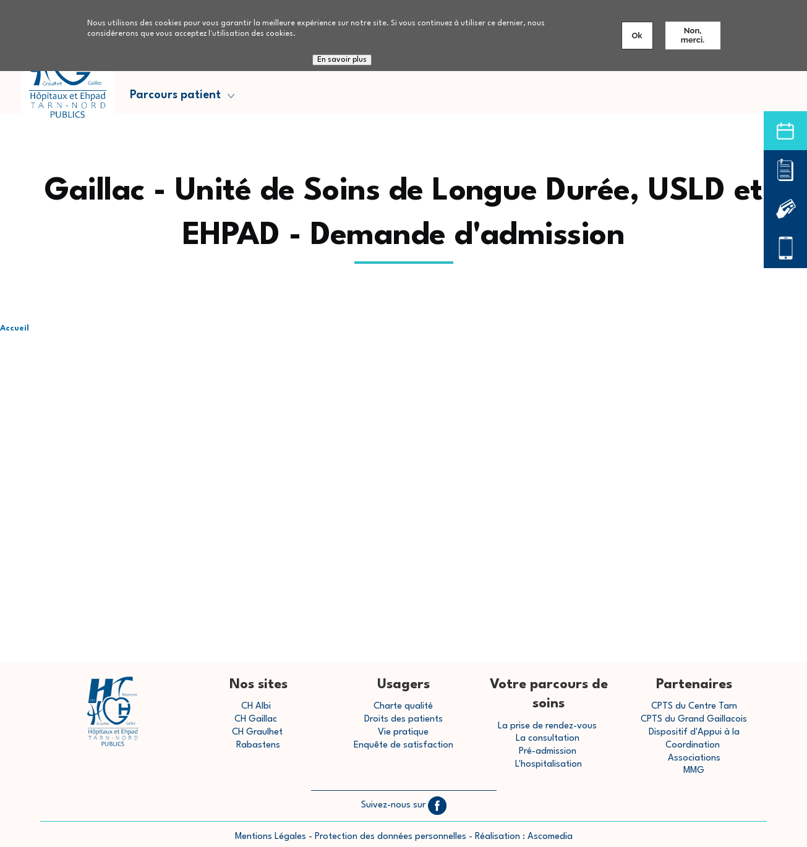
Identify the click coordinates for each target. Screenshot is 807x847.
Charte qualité (403, 706)
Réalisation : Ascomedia (524, 836)
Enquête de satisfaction (403, 745)
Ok (637, 35)
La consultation (547, 738)
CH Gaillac (255, 719)
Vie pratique (403, 732)
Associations (694, 758)
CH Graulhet (257, 732)
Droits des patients (403, 719)
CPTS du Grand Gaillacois (694, 719)
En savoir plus (342, 60)
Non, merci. (692, 35)
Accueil (14, 328)
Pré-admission (547, 751)
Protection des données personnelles (390, 836)
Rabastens (258, 745)
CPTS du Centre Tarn (694, 706)
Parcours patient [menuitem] (180, 98)
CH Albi (256, 706)
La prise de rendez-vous (547, 726)
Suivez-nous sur (403, 805)
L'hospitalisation (548, 764)
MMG (693, 770)
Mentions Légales (270, 836)
